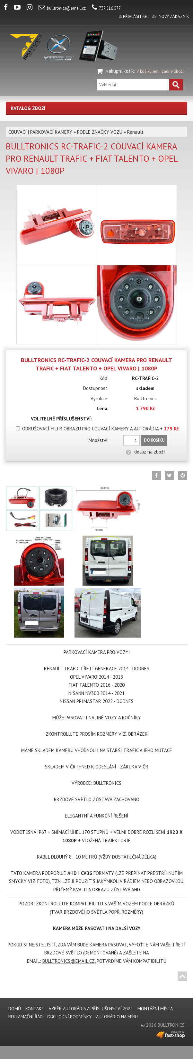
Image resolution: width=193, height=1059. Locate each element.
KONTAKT (34, 1009)
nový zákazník (174, 16)
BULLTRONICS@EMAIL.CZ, (68, 961)
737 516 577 (106, 8)
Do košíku (154, 440)
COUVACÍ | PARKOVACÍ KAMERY (40, 132)
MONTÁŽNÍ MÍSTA (155, 1009)
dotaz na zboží (145, 452)
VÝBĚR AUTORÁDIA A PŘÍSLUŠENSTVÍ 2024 (91, 1009)
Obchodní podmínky (69, 1017)
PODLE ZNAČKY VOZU (99, 132)
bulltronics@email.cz (62, 8)
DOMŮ (14, 1009)
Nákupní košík (120, 71)
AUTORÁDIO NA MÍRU (117, 1017)
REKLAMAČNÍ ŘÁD (25, 1017)
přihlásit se (135, 16)
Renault (135, 132)
